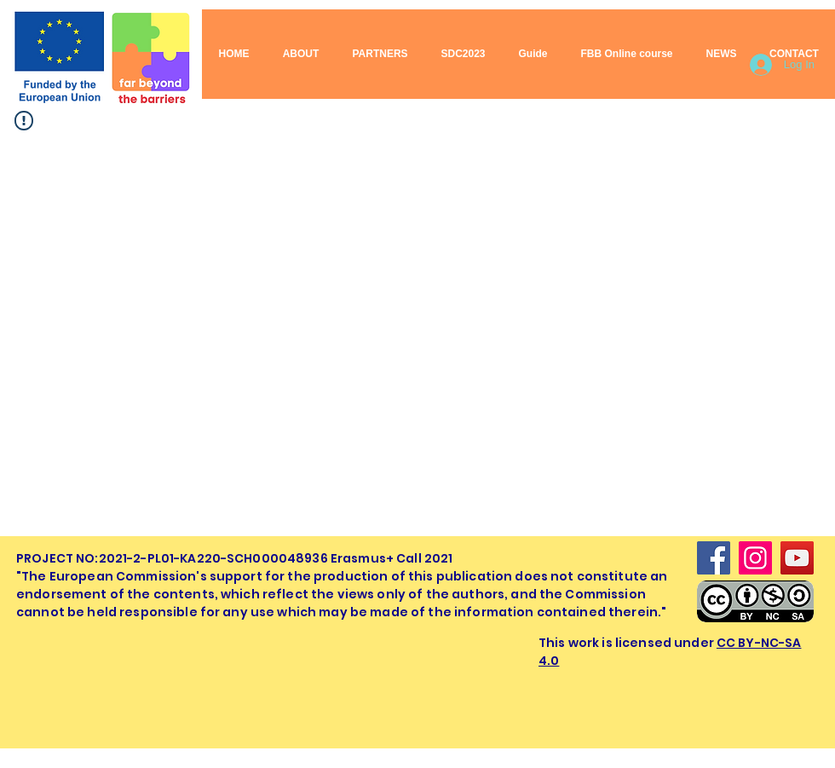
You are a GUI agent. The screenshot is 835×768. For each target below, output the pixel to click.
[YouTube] (797, 558)
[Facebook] (713, 558)
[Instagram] (755, 558)
